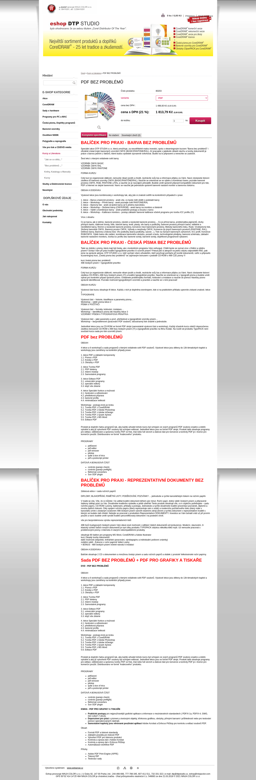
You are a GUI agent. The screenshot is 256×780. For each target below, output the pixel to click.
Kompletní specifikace (94, 135)
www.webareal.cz (75, 768)
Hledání (48, 75)
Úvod (83, 73)
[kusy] (178, 120)
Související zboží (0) (131, 135)
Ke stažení (114, 135)
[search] (74, 83)
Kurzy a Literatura (94, 73)
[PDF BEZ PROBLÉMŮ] (99, 110)
